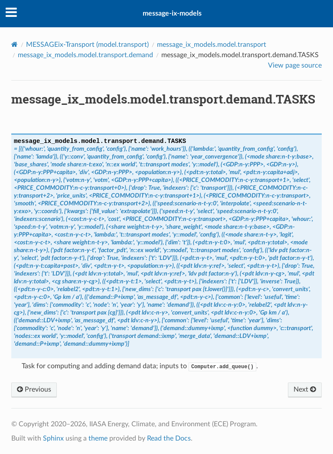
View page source (295, 65)
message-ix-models (172, 13)
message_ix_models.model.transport (211, 44)
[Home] (14, 44)
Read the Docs (169, 438)
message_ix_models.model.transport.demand (85, 55)
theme (98, 438)
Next (305, 389)
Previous (34, 389)
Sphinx (53, 438)
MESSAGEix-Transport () (87, 44)
